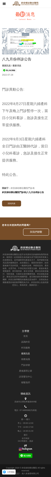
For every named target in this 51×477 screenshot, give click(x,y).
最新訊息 (25, 353)
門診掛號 (25, 365)
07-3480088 (25, 410)
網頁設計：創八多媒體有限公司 (25, 473)
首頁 (25, 336)
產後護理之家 (25, 371)
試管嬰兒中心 (25, 377)
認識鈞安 (25, 342)
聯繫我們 (25, 382)
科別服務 (25, 348)
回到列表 (11, 203)
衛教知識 (25, 359)
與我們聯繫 (36, 232)
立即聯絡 (11, 472)
